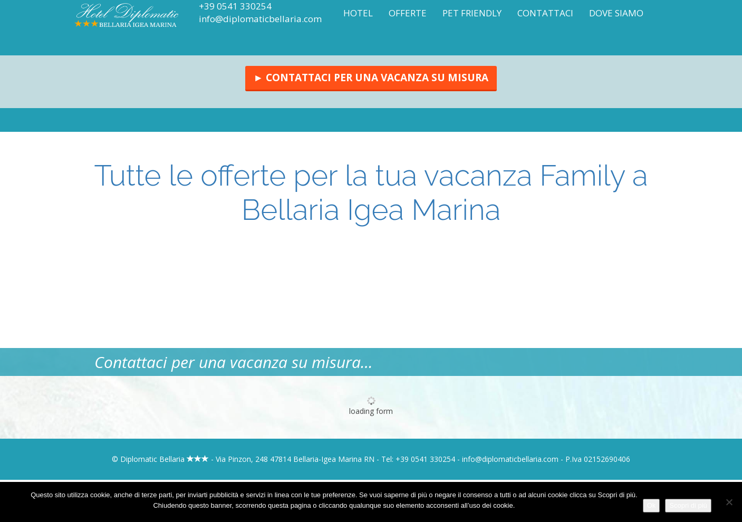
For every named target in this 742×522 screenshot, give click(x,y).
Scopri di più (688, 505)
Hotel (358, 13)
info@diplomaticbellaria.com (260, 19)
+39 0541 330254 (235, 6)
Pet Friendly (472, 13)
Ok (651, 505)
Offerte (408, 13)
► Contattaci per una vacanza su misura (371, 77)
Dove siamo (616, 13)
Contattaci (545, 13)
